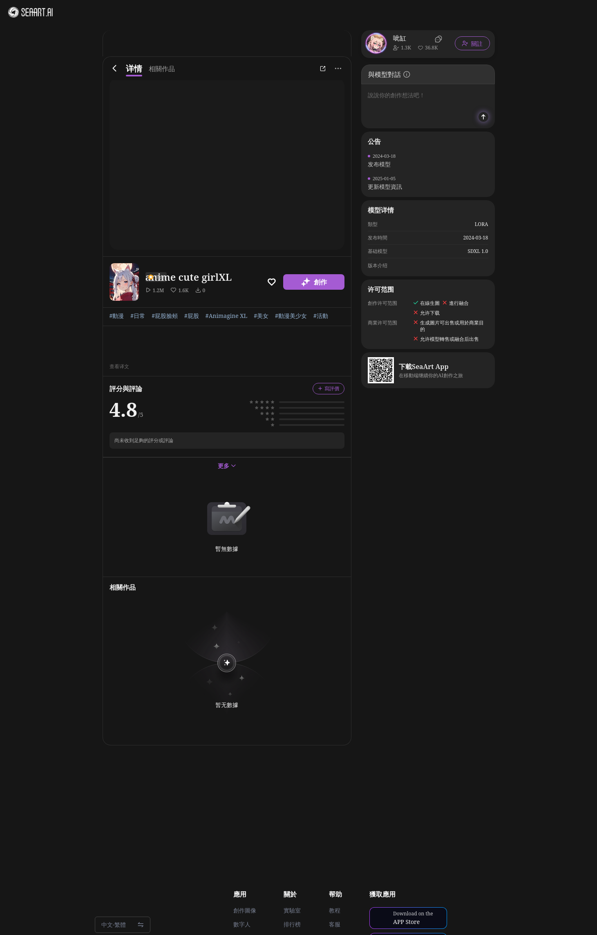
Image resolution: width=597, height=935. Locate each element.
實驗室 (292, 910)
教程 (334, 910)
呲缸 (399, 38)
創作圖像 (244, 910)
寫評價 (328, 388)
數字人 (241, 924)
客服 (334, 924)
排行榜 (292, 924)
